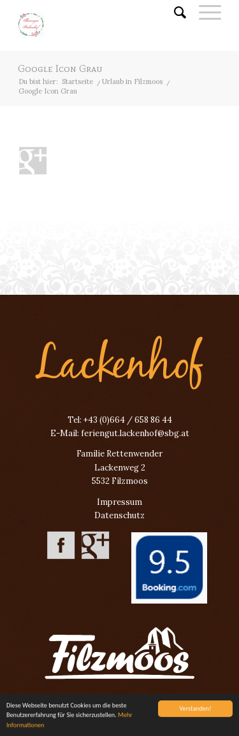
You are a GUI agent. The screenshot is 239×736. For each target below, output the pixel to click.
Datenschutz (119, 515)
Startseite (77, 81)
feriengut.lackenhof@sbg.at (135, 433)
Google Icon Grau (60, 68)
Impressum (119, 502)
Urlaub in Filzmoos (132, 81)
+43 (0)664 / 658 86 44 (127, 419)
